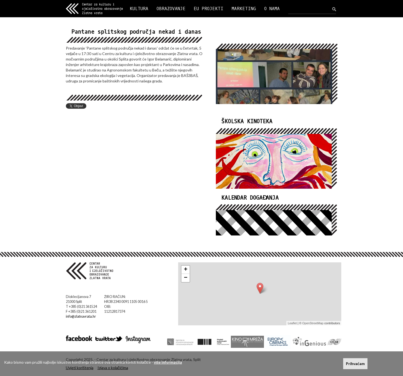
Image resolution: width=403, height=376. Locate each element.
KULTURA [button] (139, 9)
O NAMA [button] (272, 9)
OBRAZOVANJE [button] (171, 9)
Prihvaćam (355, 363)
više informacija (168, 362)
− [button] (185, 278)
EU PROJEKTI (208, 9)
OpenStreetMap (312, 323)
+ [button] (185, 270)
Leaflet (292, 323)
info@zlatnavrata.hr (81, 316)
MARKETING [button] (244, 9)
